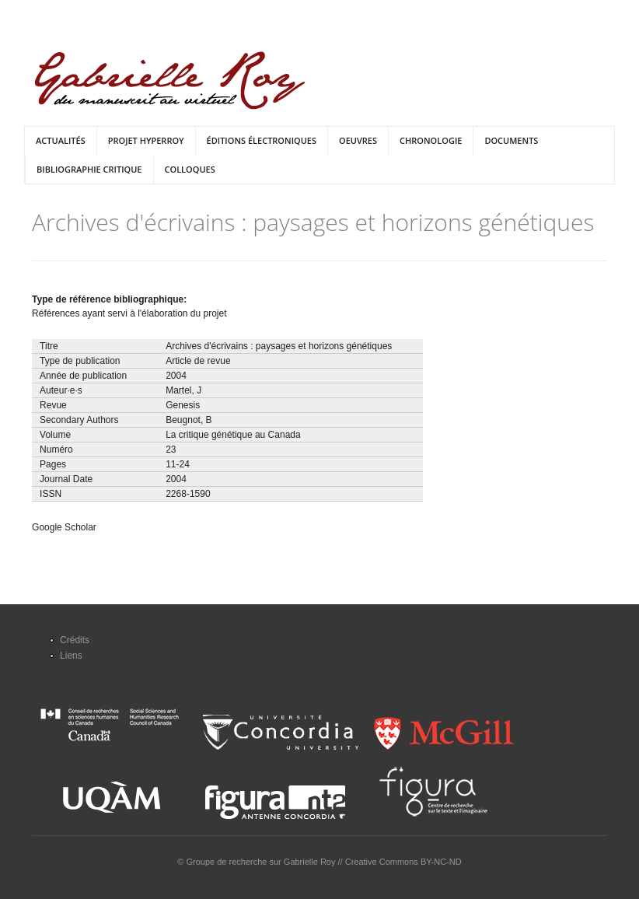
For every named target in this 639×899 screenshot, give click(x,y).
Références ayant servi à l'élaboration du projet (129, 313)
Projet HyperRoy (146, 140)
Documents (511, 140)
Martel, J (183, 390)
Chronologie (431, 140)
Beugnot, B (188, 420)
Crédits (74, 640)
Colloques (190, 169)
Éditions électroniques (261, 140)
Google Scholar (64, 527)
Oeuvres (358, 140)
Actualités (61, 140)
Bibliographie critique (89, 169)
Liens (71, 655)
